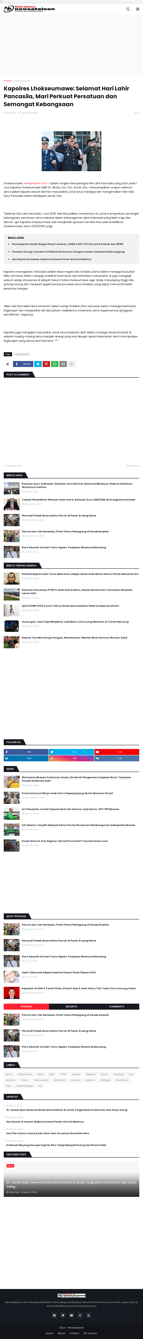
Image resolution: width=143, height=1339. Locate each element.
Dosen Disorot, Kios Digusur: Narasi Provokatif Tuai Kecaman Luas (65, 841)
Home (7, 81)
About (61, 1333)
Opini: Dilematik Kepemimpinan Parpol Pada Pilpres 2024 (59, 972)
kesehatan (59, 1080)
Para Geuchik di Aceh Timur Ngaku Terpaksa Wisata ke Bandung (64, 547)
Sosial (104, 1074)
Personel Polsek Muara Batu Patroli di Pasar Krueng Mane (59, 515)
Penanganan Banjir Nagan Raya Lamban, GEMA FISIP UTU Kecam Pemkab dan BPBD (67, 244)
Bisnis (9, 1074)
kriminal (75, 1080)
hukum (24, 1080)
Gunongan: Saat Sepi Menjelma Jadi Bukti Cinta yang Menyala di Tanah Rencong (75, 622)
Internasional (25, 1074)
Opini (52, 1074)
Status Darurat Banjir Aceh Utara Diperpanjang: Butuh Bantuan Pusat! (67, 793)
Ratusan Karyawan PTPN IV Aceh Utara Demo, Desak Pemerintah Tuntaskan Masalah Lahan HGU (77, 591)
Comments (116, 1006)
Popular (26, 1006)
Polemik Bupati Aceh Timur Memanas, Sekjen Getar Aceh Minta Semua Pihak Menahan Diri (80, 574)
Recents (71, 1006)
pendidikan (122, 1080)
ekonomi (10, 1080)
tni (40, 1085)
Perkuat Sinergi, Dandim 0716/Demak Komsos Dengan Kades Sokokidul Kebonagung (68, 252)
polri (8, 1085)
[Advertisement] (71, 44)
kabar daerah (21, 81)
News (41, 1074)
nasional (90, 1080)
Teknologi (118, 1074)
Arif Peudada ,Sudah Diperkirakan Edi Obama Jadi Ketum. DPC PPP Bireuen (70, 809)
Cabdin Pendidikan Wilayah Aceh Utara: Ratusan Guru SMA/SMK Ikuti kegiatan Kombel (78, 499)
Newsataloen (76, 1327)
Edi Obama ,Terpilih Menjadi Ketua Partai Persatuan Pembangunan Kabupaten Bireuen (78, 825)
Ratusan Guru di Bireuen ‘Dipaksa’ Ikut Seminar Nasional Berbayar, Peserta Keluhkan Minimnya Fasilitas (77, 485)
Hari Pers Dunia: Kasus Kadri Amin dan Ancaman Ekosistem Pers (47, 1133)
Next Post (131, 466)
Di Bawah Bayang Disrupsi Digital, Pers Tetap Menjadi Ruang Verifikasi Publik (56, 1145)
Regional (90, 1074)
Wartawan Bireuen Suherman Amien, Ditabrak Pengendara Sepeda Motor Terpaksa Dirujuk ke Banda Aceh (76, 779)
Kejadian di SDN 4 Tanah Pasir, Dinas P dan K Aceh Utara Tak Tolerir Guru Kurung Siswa (79, 988)
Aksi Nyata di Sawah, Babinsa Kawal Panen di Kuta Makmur (51, 259)
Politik (63, 1074)
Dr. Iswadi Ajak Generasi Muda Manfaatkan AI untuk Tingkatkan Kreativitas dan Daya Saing (66, 1110)
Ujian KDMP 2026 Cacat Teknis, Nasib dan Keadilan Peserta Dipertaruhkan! (70, 606)
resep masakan (24, 1085)
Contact (74, 1333)
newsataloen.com (35, 183)
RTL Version (90, 1333)
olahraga (105, 1080)
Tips (131, 1074)
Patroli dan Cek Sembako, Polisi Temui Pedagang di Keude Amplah (65, 531)
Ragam (76, 1074)
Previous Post (14, 466)
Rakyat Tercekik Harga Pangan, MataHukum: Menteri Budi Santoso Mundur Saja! (75, 637)
